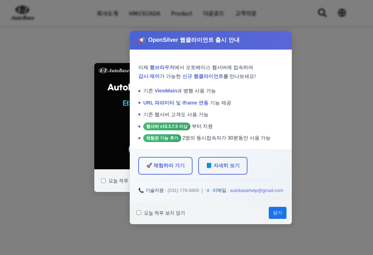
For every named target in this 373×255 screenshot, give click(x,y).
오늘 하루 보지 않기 (125, 180)
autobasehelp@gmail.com (257, 190)
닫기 (277, 212)
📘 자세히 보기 (223, 165)
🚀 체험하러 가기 (165, 165)
